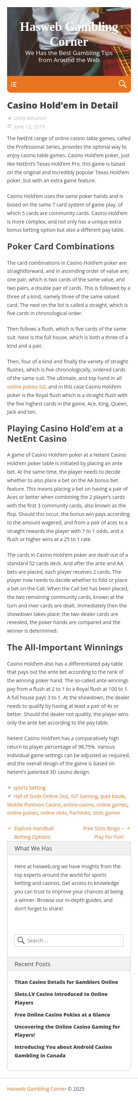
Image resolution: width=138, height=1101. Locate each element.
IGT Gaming (84, 796)
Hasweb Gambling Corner (36, 1088)
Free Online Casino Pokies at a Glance (62, 1014)
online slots (53, 812)
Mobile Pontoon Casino (34, 804)
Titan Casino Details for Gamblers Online (66, 982)
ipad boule (112, 796)
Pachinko (80, 812)
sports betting (29, 787)
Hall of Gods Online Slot (40, 796)
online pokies (22, 812)
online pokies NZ (26, 386)
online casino (79, 804)
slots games (106, 812)
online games (111, 804)
